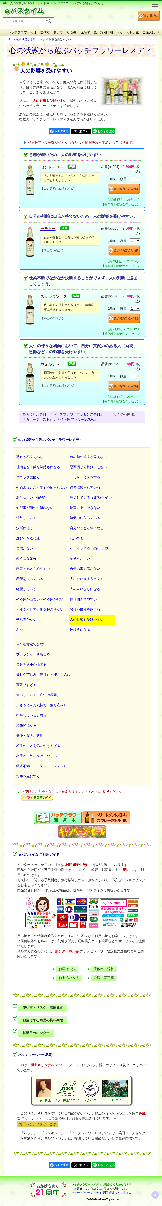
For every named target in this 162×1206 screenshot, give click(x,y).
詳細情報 (106, 32)
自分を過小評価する (31, 664)
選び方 (45, 32)
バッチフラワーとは (22, 32)
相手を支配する (28, 776)
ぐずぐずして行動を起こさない (39, 609)
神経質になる (80, 629)
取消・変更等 (104, 978)
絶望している (26, 589)
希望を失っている (29, 579)
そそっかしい (80, 558)
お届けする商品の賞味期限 (43, 1020)
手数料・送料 (104, 969)
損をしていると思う (31, 715)
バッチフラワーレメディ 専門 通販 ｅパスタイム (101, 1192)
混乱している (26, 518)
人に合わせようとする (87, 579)
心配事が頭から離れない (34, 508)
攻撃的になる (26, 725)
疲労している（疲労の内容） (92, 497)
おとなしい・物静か (31, 497)
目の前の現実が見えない (88, 457)
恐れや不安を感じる (31, 457)
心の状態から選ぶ (27, 39)
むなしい (23, 629)
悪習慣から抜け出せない (88, 467)
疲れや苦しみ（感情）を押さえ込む (43, 674)
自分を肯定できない (31, 644)
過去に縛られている (85, 487)
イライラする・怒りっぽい (90, 548)
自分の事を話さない (85, 568)
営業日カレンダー (36, 1033)
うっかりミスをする (85, 477)
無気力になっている (85, 518)
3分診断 (71, 32)
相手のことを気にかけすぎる (38, 746)
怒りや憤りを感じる (85, 609)
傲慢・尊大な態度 (29, 735)
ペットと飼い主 (128, 32)
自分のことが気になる (87, 528)
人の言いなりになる (85, 589)
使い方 (58, 32)
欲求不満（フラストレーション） (41, 766)
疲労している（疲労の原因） (38, 695)
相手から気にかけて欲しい (36, 756)
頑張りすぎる (26, 685)
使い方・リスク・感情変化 (43, 1007)
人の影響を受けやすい (87, 619)
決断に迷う (24, 528)
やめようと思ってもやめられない (41, 487)
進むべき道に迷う (29, 538)
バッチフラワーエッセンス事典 (76, 414)
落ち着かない (26, 619)
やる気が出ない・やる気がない (39, 599)
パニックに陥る (28, 477)
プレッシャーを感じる (33, 654)
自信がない (24, 548)
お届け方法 (67, 969)
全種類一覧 (89, 32)
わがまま (76, 538)
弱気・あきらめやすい (33, 568)
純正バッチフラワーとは (37, 1124)
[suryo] (135, 179)
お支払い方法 (69, 978)
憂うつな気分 (26, 558)
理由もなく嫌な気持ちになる (38, 467)
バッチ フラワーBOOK (77, 419)
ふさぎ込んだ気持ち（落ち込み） (41, 705)
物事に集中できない (85, 508)
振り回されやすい (83, 599)
